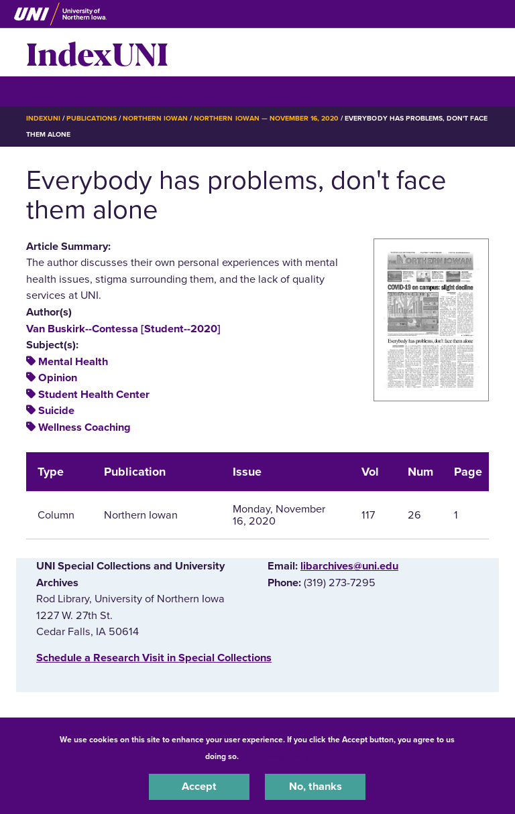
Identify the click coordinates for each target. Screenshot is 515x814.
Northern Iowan (155, 118)
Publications (91, 118)
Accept (199, 786)
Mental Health (73, 361)
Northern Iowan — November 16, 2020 (266, 118)
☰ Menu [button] (50, 90)
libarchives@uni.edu (349, 566)
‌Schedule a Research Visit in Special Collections (154, 658)
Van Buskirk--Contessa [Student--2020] (123, 329)
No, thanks (315, 786)
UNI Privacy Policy (276, 756)
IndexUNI (97, 52)
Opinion (57, 378)
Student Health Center (94, 394)
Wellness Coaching (84, 427)
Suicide (56, 410)
